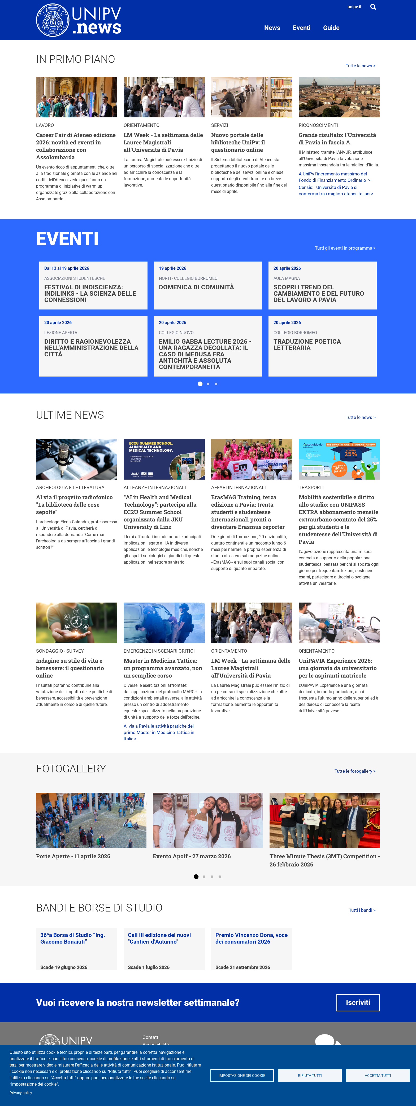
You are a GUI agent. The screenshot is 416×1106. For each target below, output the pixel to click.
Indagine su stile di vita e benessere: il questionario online (70, 668)
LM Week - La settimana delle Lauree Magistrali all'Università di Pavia (163, 142)
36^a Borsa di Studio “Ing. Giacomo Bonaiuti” (72, 938)
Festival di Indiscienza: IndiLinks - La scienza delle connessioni (90, 293)
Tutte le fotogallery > (355, 771)
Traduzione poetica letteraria (307, 344)
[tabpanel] (208, 319)
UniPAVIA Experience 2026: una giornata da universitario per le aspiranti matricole (338, 668)
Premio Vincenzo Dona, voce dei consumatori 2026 (251, 938)
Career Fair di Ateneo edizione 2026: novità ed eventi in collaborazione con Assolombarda (76, 146)
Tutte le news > (361, 65)
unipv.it (354, 6)
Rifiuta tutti (310, 1075)
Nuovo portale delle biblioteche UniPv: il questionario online (238, 142)
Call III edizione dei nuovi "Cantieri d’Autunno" (159, 938)
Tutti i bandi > (362, 910)
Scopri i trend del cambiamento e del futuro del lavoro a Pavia (319, 293)
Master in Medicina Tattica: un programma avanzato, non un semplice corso (163, 668)
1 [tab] (200, 384)
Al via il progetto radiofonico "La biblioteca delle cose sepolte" (74, 504)
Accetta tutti (378, 1075)
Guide (331, 28)
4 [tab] (220, 877)
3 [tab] (216, 384)
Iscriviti (358, 1002)
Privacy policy (21, 1093)
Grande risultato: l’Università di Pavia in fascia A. (337, 138)
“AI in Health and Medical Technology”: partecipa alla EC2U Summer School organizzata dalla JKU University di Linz (160, 511)
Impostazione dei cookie (242, 1075)
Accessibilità (155, 1044)
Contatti (150, 1037)
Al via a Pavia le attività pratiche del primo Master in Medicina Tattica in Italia (159, 732)
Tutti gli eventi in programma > (345, 248)
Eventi (301, 28)
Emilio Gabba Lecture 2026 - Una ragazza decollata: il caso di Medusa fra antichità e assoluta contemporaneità (205, 354)
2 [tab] (208, 384)
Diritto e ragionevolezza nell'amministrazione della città (91, 347)
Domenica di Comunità (196, 287)
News (272, 28)
